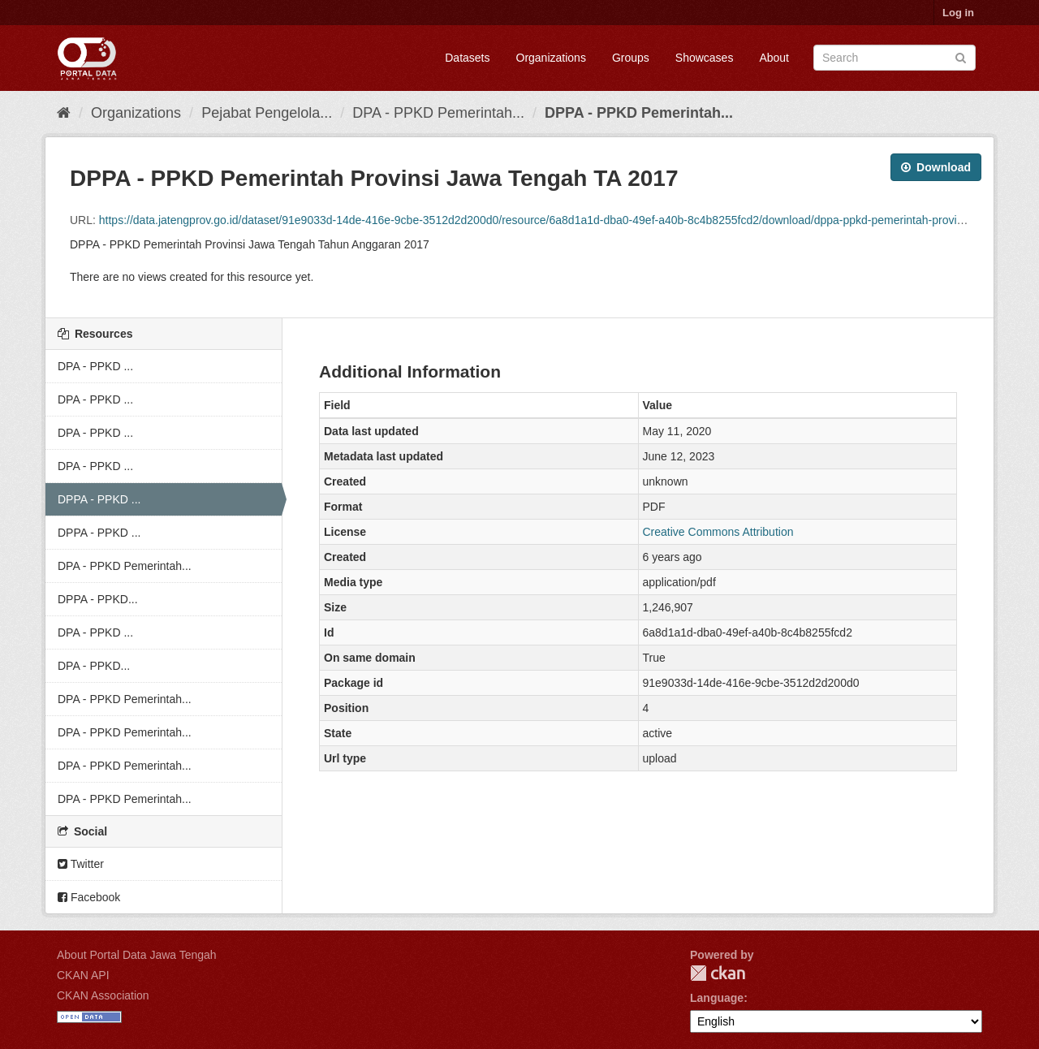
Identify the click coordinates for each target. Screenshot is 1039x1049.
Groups (630, 57)
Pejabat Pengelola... (266, 113)
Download (936, 167)
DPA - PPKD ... (95, 366)
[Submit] (961, 56)
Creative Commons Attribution (718, 531)
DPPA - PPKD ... (99, 499)
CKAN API (83, 975)
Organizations (551, 57)
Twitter (81, 863)
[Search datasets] (894, 58)
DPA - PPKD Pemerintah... (438, 113)
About (774, 57)
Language (717, 997)
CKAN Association (103, 995)
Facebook (89, 897)
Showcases (704, 57)
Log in (958, 12)
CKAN (717, 973)
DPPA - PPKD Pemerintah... (639, 113)
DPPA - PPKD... (98, 599)
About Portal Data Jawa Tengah (137, 954)
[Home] (64, 113)
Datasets (467, 57)
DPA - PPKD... (94, 665)
